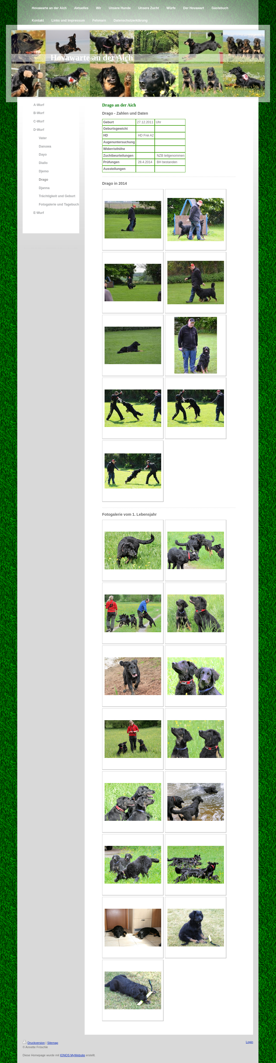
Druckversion (34, 1042)
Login (249, 1042)
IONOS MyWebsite (72, 1055)
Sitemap (52, 1042)
